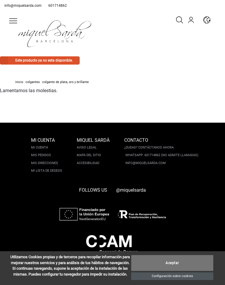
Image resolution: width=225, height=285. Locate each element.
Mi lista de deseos (46, 171)
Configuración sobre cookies (172, 276)
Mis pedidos (41, 155)
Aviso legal (87, 147)
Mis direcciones (44, 163)
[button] (13, 20)
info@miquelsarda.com (23, 6)
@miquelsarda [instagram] (131, 190)
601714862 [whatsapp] (57, 6)
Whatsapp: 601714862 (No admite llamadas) (161, 155)
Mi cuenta (39, 147)
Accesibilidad (88, 163)
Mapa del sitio (89, 155)
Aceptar (172, 263)
